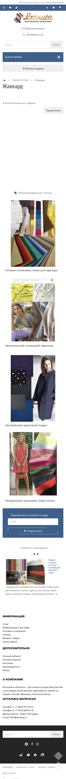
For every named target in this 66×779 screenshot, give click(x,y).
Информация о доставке (16, 627)
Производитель (11, 666)
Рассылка (8, 663)
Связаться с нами (25, 766)
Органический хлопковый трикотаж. (29, 345)
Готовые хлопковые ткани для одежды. (31, 270)
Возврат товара (11, 638)
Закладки (8, 766)
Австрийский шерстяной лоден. (26, 425)
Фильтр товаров (33, 68)
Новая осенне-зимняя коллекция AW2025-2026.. (54, 566)
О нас (6, 623)
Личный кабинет (12, 655)
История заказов (12, 659)
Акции (6, 670)
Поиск (56, 44)
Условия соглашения (14, 630)
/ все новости (40, 547)
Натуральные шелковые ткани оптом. (30, 500)
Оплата (7, 634)
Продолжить (53, 110)
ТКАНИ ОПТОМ (20, 80)
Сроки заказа (10, 641)
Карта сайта (9, 773)
